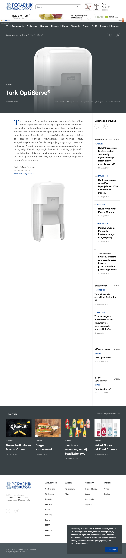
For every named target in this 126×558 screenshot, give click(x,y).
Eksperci (55, 26)
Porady (100, 144)
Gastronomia (18, 26)
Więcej (117, 139)
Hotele (65, 26)
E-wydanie (88, 504)
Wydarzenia (32, 26)
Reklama (104, 26)
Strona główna (12, 35)
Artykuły (23, 35)
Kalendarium (70, 489)
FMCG (94, 26)
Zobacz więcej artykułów (108, 414)
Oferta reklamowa (91, 489)
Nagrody (88, 494)
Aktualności (102, 176)
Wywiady (75, 26)
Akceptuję (111, 550)
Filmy (67, 494)
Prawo (85, 26)
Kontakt (115, 26)
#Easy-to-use (72, 102)
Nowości (44, 26)
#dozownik (59, 102)
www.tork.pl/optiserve (24, 173)
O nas (106, 489)
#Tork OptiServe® (113, 102)
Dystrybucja (89, 499)
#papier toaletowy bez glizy (92, 102)
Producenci (99, 290)
